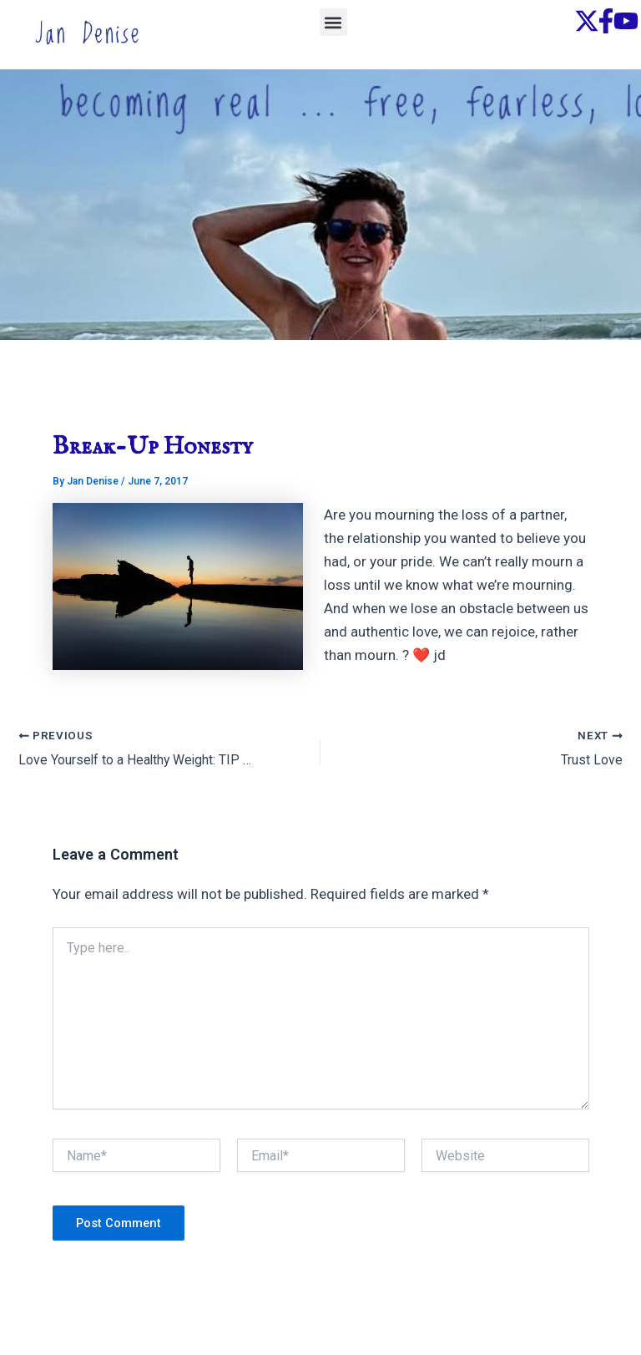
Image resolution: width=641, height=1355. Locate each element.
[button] (333, 22)
